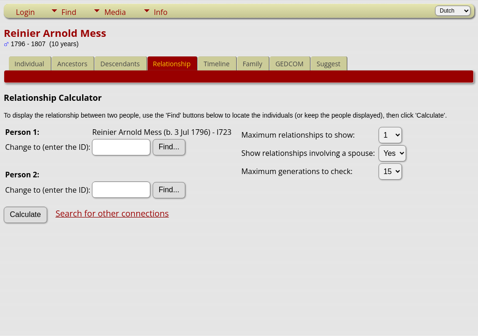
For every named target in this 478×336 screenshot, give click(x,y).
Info (161, 12)
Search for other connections (112, 213)
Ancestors (72, 63)
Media (115, 12)
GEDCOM (289, 63)
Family (252, 63)
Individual (29, 63)
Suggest (328, 63)
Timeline (217, 63)
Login (25, 12)
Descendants (120, 63)
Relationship (172, 63)
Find (69, 12)
